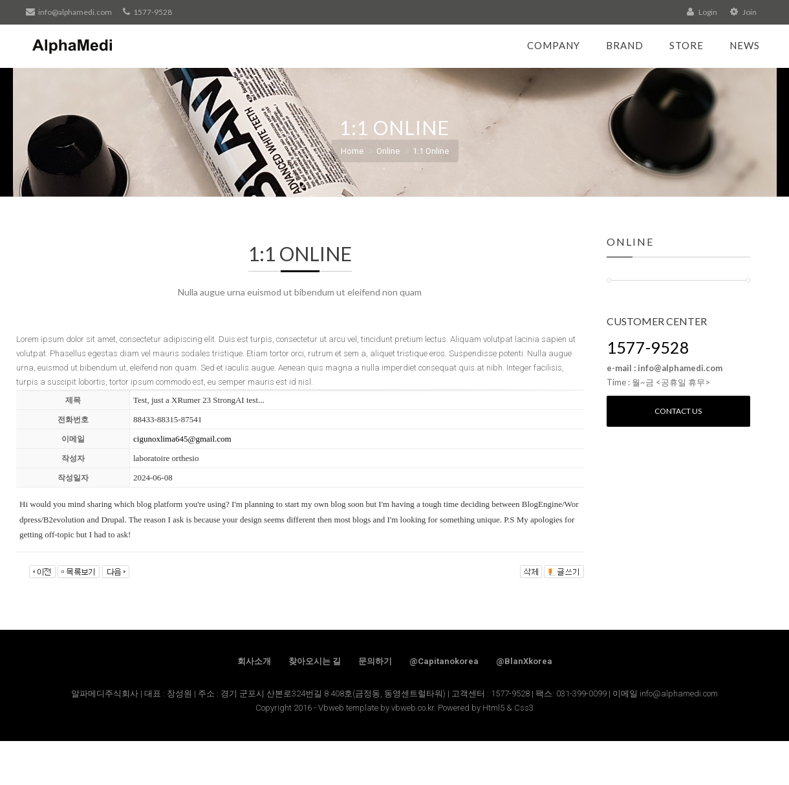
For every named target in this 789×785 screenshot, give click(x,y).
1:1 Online (431, 151)
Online (388, 151)
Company (553, 45)
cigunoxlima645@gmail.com (182, 439)
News (745, 45)
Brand (624, 45)
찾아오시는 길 (314, 661)
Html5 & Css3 (508, 708)
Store (686, 45)
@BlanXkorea (524, 661)
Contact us (678, 411)
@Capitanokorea (444, 661)
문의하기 (375, 661)
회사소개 (254, 661)
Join (743, 12)
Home (352, 151)
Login (702, 12)
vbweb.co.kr (412, 708)
